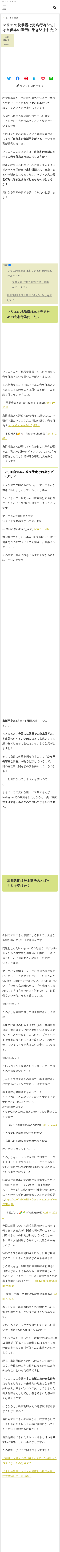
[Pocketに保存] (43, 78)
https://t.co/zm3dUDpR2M (24, 425)
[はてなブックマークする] (35, 78)
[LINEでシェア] (51, 78)
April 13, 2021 (42, 529)
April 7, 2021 (49, 1124)
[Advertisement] (30, 233)
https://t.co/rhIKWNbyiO (19, 1199)
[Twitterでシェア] (9, 78)
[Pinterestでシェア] (26, 78)
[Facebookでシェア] (18, 78)
